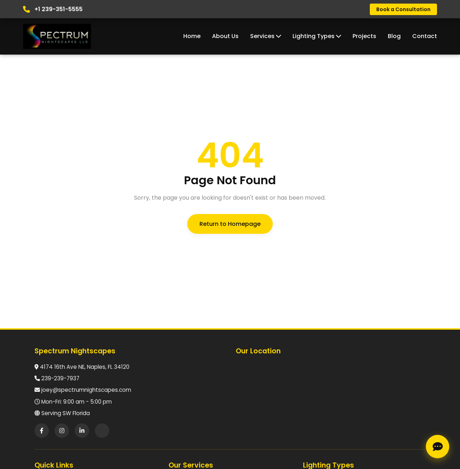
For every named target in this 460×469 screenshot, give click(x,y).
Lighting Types (317, 36)
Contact (424, 36)
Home (192, 36)
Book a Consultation (403, 9)
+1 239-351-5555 (58, 9)
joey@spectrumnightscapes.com (86, 390)
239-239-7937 (60, 378)
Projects (364, 36)
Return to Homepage (230, 224)
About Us (225, 36)
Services (265, 36)
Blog (394, 36)
